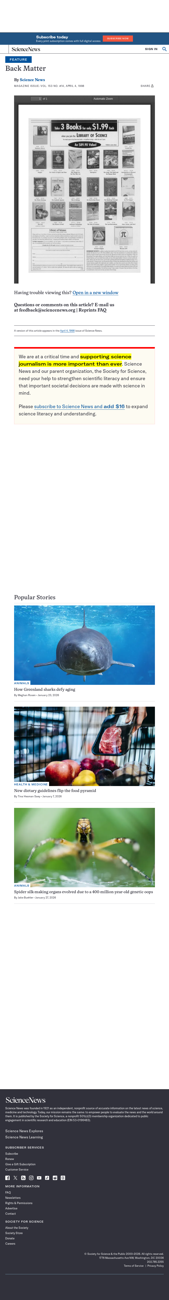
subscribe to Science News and (79, 406)
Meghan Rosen (27, 695)
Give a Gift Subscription (20, 1164)
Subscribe (11, 1153)
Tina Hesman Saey (29, 796)
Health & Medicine (31, 784)
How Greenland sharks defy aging (44, 690)
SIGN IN (151, 49)
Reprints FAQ (92, 310)
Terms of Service (133, 1265)
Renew (9, 1159)
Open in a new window (95, 293)
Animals (21, 683)
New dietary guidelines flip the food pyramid (55, 791)
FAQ (8, 1192)
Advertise (11, 1208)
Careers (10, 1243)
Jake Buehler (25, 897)
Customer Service (16, 1169)
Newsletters (13, 1197)
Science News (32, 80)
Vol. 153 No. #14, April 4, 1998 (62, 86)
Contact (10, 1213)
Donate (10, 1238)
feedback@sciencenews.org (47, 310)
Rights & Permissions (19, 1203)
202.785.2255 (155, 1261)
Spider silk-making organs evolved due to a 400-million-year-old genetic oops (83, 892)
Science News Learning (24, 1137)
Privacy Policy (155, 1265)
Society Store (14, 1233)
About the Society (16, 1227)
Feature (18, 60)
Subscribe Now (118, 38)
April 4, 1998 (67, 330)
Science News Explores (24, 1131)
